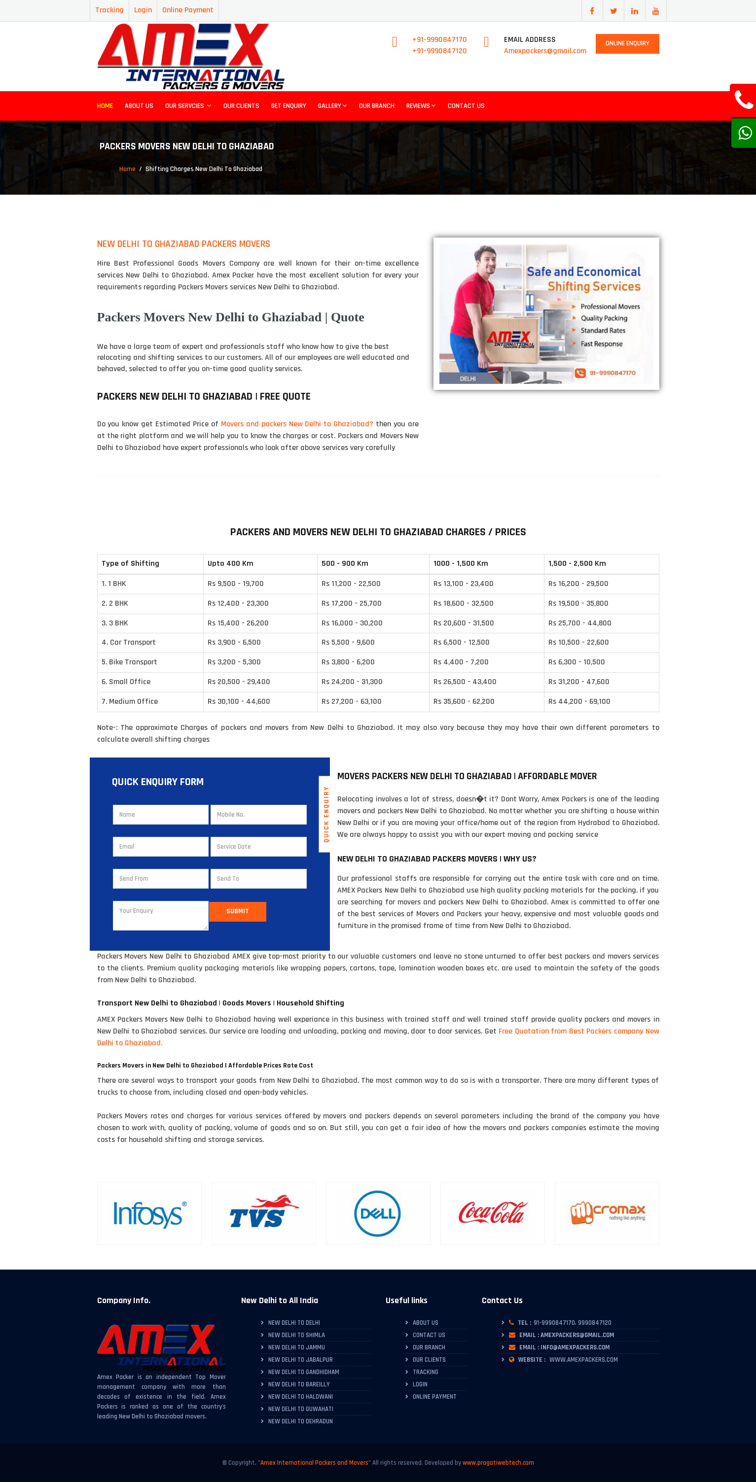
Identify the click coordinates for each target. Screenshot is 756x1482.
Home (105, 106)
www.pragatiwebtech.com (498, 1463)
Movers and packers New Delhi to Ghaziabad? (297, 424)
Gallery (332, 106)
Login (143, 10)
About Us (139, 106)
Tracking (109, 10)
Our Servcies (188, 106)
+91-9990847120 (439, 51)
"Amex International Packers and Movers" (314, 1463)
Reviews (421, 106)
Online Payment (188, 10)
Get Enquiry (288, 106)
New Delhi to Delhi (294, 1323)
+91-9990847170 (439, 39)
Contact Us (466, 106)
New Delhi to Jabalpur (300, 1360)
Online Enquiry (627, 43)
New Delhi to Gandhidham (303, 1372)
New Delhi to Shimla (296, 1335)
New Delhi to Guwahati (300, 1409)
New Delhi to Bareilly (299, 1384)
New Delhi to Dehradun (300, 1421)
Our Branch (377, 106)
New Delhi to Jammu (296, 1347)
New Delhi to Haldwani (300, 1397)
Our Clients (241, 106)
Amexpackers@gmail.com (545, 51)
